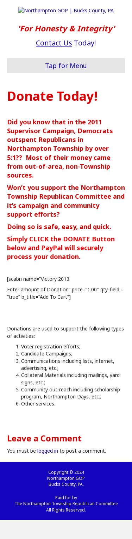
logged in (47, 470)
